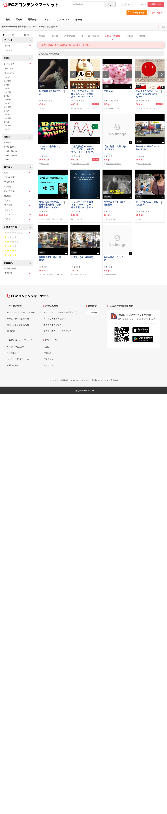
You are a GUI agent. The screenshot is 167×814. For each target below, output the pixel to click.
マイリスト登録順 (90, 36)
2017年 (7, 111)
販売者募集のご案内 (52, 325)
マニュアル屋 (78, 219)
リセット (28, 35)
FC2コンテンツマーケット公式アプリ (60, 312)
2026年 (7, 77)
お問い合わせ (13, 365)
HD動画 (7, 196)
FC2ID (46, 347)
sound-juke (45, 164)
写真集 (19, 19)
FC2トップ (53, 380)
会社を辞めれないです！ (113, 258)
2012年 (7, 129)
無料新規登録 (155, 4)
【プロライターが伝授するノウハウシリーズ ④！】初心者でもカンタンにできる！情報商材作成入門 (82, 205)
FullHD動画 (17, 191)
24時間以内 (17, 63)
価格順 (142, 36)
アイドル (8, 50)
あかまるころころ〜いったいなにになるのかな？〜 (147, 94)
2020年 (7, 99)
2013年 (7, 126)
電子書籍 (32, 19)
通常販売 (17, 273)
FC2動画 (47, 353)
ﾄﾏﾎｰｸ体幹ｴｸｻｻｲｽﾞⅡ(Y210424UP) (147, 148)
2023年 (7, 88)
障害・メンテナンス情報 (18, 325)
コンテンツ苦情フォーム (18, 359)
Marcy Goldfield (111, 274)
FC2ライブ (48, 359)
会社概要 (64, 380)
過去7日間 (8, 68)
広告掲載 (114, 380)
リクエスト (12, 353)
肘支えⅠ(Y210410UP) (82, 257)
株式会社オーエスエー (113, 164)
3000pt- (7, 159)
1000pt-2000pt (10, 151)
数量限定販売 (10, 268)
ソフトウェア (63, 19)
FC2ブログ (48, 365)
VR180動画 (9, 177)
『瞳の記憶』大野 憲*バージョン (115, 148)
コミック (46, 19)
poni (42, 108)
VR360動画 (9, 182)
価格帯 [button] (17, 137)
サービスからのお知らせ (18, 318)
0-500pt (7, 143)
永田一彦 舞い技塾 (144, 164)
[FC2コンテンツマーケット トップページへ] (28, 296)
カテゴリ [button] (17, 167)
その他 (78, 19)
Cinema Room (111, 219)
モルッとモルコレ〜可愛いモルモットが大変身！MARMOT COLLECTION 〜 (82, 94)
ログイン (142, 4)
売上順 (55, 36)
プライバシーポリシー (79, 380)
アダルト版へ (156, 12)
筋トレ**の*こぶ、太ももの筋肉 (147, 203)
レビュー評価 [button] (17, 226)
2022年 (7, 92)
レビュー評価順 (112, 36)
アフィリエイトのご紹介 (54, 318)
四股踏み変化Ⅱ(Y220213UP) (50, 258)
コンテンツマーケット (38, 5)
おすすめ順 (69, 36)
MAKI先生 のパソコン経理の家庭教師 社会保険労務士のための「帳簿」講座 (50, 205)
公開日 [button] (17, 58)
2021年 (7, 96)
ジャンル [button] (17, 40)
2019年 (7, 103)
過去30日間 (9, 73)
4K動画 (7, 186)
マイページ (127, 4)
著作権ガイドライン (99, 380)
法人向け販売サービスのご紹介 (57, 331)
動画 (8, 19)
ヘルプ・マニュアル (16, 347)
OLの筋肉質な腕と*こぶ (49, 92)
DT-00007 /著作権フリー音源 (49, 148)
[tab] (102, 36)
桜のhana (108, 91)
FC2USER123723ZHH (113, 108)
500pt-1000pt (10, 147)
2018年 (7, 107)
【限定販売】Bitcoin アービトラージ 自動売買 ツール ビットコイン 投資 (82, 149)
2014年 (7, 122)
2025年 (7, 81)
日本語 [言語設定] (94, 312)
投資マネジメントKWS (81, 164)
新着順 (42, 36)
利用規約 (11, 331)
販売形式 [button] (17, 262)
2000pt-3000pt (10, 155)
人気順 (129, 36)
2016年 (7, 114)
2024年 (7, 85)
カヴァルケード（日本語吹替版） (114, 203)
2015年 (7, 118)
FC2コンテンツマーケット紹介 (21, 312)
